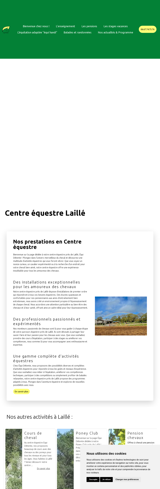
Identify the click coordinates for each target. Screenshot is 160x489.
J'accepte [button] (93, 479)
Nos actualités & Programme (115, 32)
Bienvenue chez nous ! (36, 26)
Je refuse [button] (106, 479)
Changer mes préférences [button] (127, 479)
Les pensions (89, 26)
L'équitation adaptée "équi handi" (37, 32)
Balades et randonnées (77, 32)
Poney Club (97, 443)
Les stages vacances (116, 26)
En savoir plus (21, 391)
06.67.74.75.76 (147, 29)
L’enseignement (65, 26)
